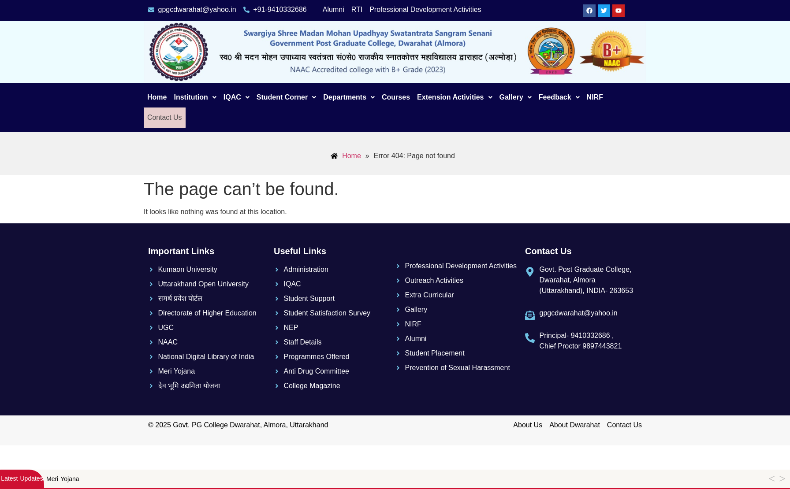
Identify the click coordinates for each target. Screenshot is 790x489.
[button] (195, 97)
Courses (396, 97)
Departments (349, 97)
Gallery (515, 97)
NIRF (595, 97)
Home (157, 97)
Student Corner (286, 97)
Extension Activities (454, 97)
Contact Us (163, 117)
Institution (195, 97)
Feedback (559, 97)
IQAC (237, 97)
